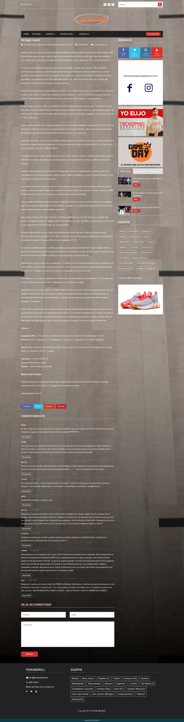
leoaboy (24, 533)
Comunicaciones (126, 268)
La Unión (134, 247)
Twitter (38, 406)
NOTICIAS (37, 34)
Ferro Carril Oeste (126, 263)
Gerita (24, 510)
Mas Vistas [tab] (125, 171)
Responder (26, 437)
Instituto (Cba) (146, 252)
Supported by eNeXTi (92, 720)
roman (24, 550)
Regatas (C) (147, 231)
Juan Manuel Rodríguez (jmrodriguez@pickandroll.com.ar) (47, 45)
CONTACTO (84, 34)
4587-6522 (32, 682)
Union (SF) (124, 258)
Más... (136, 185)
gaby (23, 496)
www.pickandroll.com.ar (31, 393)
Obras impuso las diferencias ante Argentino (148, 194)
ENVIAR (29, 654)
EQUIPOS (50, 34)
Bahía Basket (125, 242)
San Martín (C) (147, 247)
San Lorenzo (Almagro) (146, 263)
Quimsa (147, 237)
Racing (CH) (151, 268)
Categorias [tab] (155, 171)
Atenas (122, 231)
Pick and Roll (99, 711)
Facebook (27, 406)
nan (23, 580)
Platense (139, 268)
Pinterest (61, 406)
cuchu (24, 479)
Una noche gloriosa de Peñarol (146, 207)
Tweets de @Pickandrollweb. (130, 278)
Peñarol (122, 237)
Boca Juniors (134, 231)
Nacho (24, 462)
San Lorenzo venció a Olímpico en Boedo (148, 180)
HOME (26, 34)
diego (23, 425)
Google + (49, 406)
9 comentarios (100, 45)
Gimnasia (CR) (134, 237)
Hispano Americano (139, 258)
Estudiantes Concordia (128, 252)
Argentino (123, 247)
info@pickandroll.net (37, 677)
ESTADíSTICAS (67, 34)
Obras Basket (139, 242)
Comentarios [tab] (141, 171)
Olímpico (151, 242)
